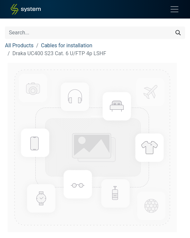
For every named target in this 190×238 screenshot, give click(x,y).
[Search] (178, 32)
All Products (19, 45)
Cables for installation (66, 45)
